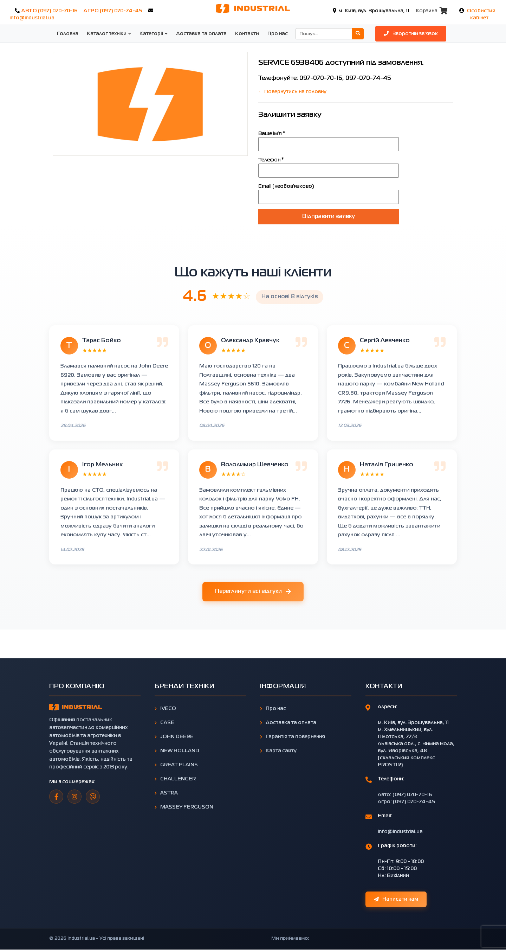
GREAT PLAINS (176, 765)
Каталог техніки (106, 34)
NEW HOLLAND (177, 751)
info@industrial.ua (31, 18)
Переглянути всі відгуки (253, 592)
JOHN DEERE (174, 737)
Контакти (247, 34)
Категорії (151, 34)
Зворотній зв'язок (411, 33)
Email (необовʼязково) (286, 186)
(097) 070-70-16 (57, 11)
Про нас (277, 34)
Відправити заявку (328, 216)
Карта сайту (278, 751)
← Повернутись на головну (292, 92)
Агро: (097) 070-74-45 (406, 802)
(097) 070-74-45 (121, 11)
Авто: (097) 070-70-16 (405, 795)
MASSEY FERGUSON (184, 807)
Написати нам (396, 899)
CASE (164, 723)
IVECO (165, 709)
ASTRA (166, 793)
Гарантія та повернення (292, 737)
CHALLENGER (175, 779)
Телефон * (271, 160)
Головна (67, 34)
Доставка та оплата (201, 34)
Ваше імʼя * (271, 134)
